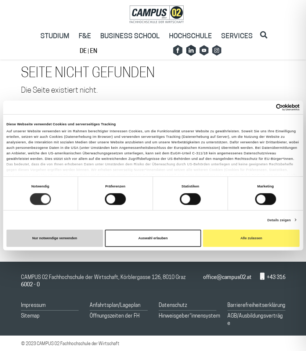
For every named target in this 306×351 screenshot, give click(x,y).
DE (84, 51)
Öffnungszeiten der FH (115, 316)
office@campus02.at (223, 277)
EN (93, 51)
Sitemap (30, 316)
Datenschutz (173, 305)
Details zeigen (279, 220)
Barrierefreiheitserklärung (256, 305)
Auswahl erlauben (153, 238)
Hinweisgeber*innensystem (189, 316)
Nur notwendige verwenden (54, 238)
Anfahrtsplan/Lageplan (115, 305)
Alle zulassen (251, 238)
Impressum (33, 305)
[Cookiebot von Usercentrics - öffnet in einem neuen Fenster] (267, 107)
